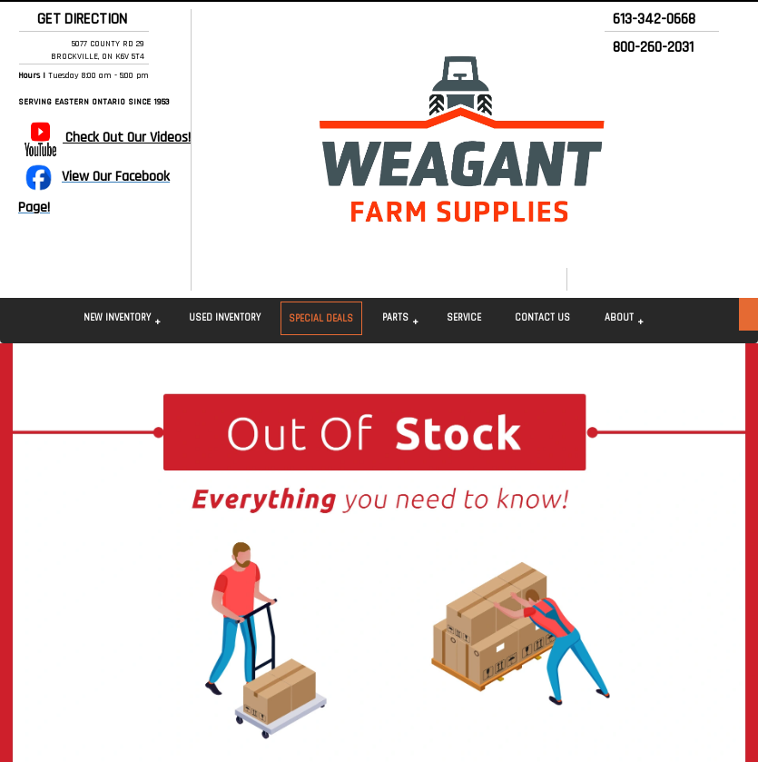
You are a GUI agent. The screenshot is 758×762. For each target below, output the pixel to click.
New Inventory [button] (117, 318)
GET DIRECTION (78, 19)
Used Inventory (225, 318)
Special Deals (321, 318)
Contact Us (542, 318)
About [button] (619, 318)
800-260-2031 (653, 47)
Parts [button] (395, 318)
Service (464, 318)
